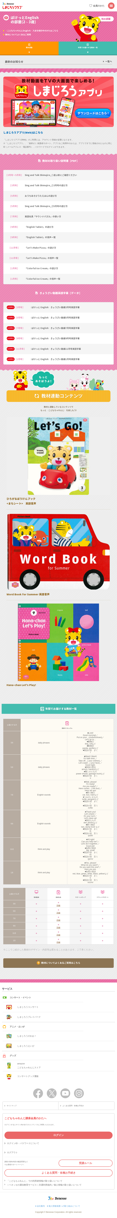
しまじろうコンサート (22, 1007)
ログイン (58, 1135)
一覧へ (108, 61)
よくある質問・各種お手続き (73, 1106)
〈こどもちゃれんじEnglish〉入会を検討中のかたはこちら (31, 30)
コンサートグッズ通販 (22, 1076)
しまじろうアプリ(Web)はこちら (23, 132)
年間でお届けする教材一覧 (88, 47)
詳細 (58, 905)
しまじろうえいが (20, 1046)
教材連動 (29, 47)
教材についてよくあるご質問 (18, 34)
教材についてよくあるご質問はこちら (60, 962)
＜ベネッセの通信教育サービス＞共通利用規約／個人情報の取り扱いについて (44, 1185)
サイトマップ (12, 1106)
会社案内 (41, 1206)
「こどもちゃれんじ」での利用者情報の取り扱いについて (34, 1181)
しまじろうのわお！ (21, 1036)
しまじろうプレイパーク (23, 1017)
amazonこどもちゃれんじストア (23, 1065)
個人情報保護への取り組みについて (64, 1206)
